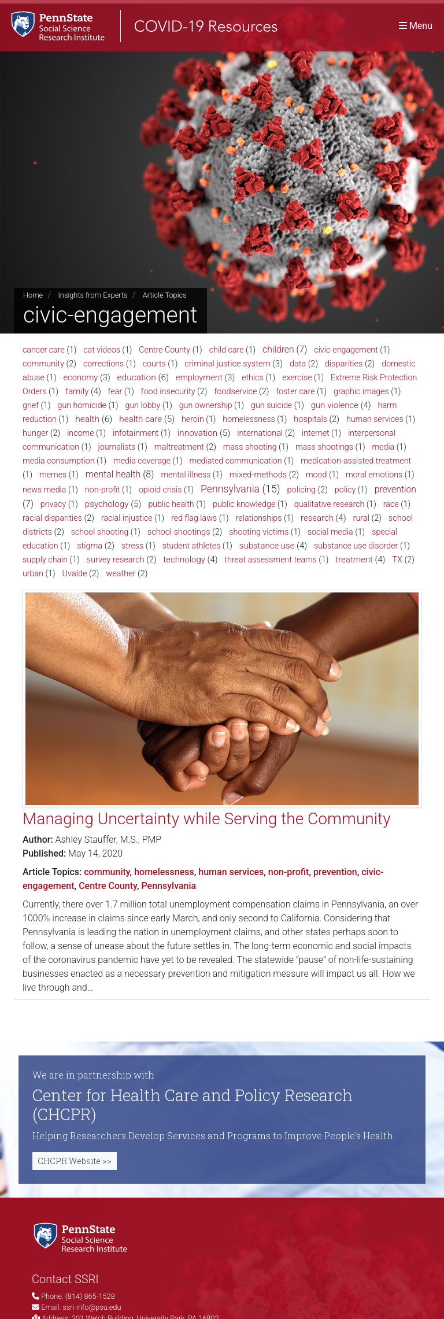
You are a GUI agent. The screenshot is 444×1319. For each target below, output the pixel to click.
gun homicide (81, 405)
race (391, 504)
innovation (197, 433)
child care (226, 349)
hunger (35, 433)
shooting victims (258, 531)
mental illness (185, 474)
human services (375, 419)
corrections (103, 363)
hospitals (310, 419)
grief (31, 405)
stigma (89, 546)
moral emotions (374, 474)
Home (33, 295)
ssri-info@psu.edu (91, 1307)
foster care (295, 391)
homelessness (249, 419)
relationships (259, 518)
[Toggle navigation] (415, 25)
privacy (53, 504)
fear (115, 391)
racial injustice (127, 518)
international (260, 433)
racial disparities (52, 518)
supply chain (45, 559)
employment (199, 377)
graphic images (361, 391)
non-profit (102, 489)
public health (171, 504)
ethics (253, 377)
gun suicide (271, 405)
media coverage (142, 460)
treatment (353, 559)
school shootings (178, 532)
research (317, 518)
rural (361, 518)
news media (44, 489)
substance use (267, 545)
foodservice (235, 392)
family (76, 391)
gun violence (334, 405)
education (136, 377)
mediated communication (236, 460)
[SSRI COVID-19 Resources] (139, 25)
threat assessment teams (271, 559)
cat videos (101, 349)
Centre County (164, 349)
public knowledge (244, 504)
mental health (113, 474)
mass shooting (250, 446)
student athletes (191, 545)
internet (316, 433)
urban (33, 573)
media (383, 446)
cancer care (44, 349)
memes (52, 474)
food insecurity (168, 392)
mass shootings (324, 446)
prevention (395, 489)
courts (154, 363)
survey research (116, 560)
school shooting (100, 531)
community (43, 364)
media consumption (59, 460)
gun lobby (142, 405)
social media (330, 531)
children (278, 349)
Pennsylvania (230, 489)
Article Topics (165, 295)
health (87, 419)
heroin (193, 419)
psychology (107, 504)
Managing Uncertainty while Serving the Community (207, 818)
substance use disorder (356, 545)
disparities (343, 364)
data (298, 364)
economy (80, 377)
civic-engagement (346, 349)
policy (345, 489)
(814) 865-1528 (90, 1296)
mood (316, 474)
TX (397, 560)
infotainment (135, 433)
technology (184, 559)
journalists (117, 446)
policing (301, 490)
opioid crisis (160, 489)
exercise (297, 377)
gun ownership (205, 405)
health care (140, 419)
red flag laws (194, 518)
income (80, 433)
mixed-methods (258, 475)
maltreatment (179, 447)
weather (120, 574)
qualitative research (329, 504)
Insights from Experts (92, 295)
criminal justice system (227, 363)
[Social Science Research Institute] (83, 1236)
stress (132, 545)
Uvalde (74, 574)
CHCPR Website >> (75, 1160)
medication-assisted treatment (356, 460)
